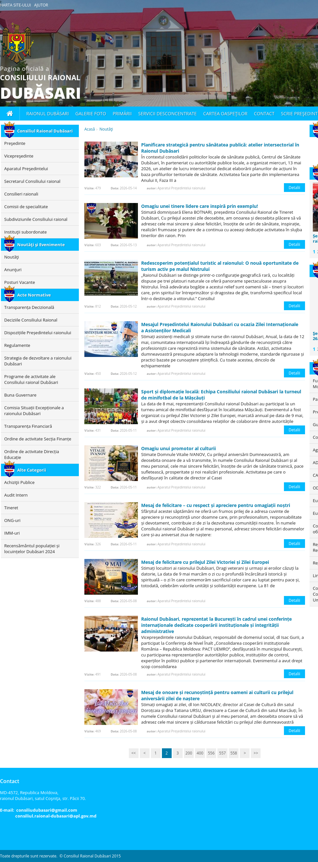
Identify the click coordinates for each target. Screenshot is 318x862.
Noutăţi (106, 129)
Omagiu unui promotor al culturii (178, 448)
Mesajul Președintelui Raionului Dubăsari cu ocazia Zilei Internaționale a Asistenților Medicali (219, 327)
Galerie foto (90, 113)
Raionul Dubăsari (47, 113)
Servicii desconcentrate (167, 113)
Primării (122, 113)
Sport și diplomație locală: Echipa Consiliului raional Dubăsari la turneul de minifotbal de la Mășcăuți (221, 394)
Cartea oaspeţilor (225, 113)
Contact (264, 113)
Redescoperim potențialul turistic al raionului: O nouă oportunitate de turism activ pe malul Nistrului (220, 266)
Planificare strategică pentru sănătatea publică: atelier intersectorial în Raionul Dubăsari (220, 148)
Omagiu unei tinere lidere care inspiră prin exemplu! (199, 206)
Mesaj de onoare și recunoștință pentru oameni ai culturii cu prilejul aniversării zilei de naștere (217, 695)
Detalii (294, 187)
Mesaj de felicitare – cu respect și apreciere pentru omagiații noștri (215, 505)
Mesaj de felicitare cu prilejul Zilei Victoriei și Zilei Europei (205, 562)
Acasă (89, 129)
